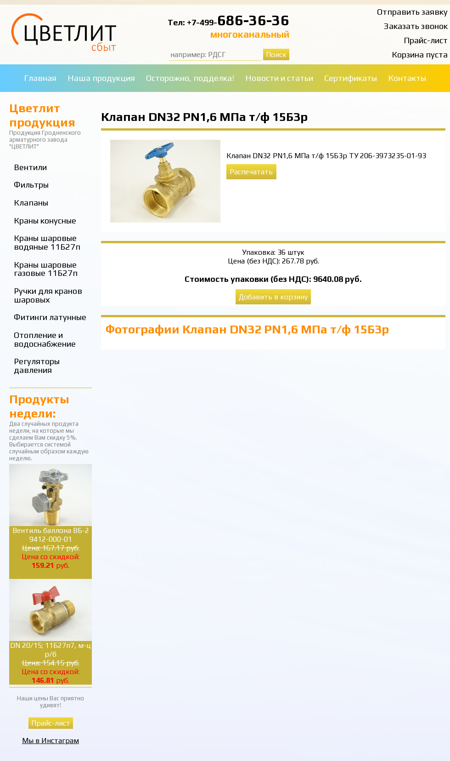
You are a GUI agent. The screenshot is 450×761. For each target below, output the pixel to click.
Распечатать (251, 171)
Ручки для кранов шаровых (48, 295)
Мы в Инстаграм (50, 740)
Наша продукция (101, 78)
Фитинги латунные (50, 317)
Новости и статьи (279, 78)
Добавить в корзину (273, 296)
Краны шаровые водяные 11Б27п (47, 242)
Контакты (407, 78)
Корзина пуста (420, 54)
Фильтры (31, 184)
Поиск (276, 54)
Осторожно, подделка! (190, 78)
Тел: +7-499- (192, 22)
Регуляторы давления (37, 365)
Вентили (30, 167)
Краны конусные (45, 220)
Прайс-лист (426, 40)
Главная (40, 78)
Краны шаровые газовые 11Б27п (46, 269)
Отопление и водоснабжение (45, 339)
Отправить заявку (412, 12)
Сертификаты (350, 78)
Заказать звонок (416, 26)
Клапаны (31, 202)
